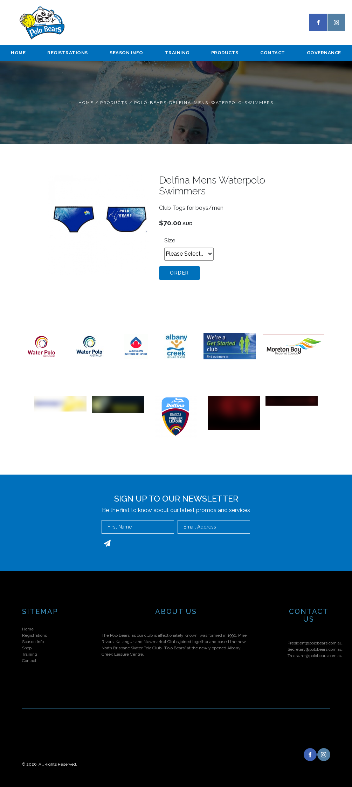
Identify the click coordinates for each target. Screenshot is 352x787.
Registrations (67, 52)
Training (177, 52)
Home (18, 52)
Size (169, 240)
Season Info (33, 641)
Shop (27, 648)
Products (225, 52)
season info (126, 52)
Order (179, 273)
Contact (272, 52)
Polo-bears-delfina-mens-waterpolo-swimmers (204, 102)
